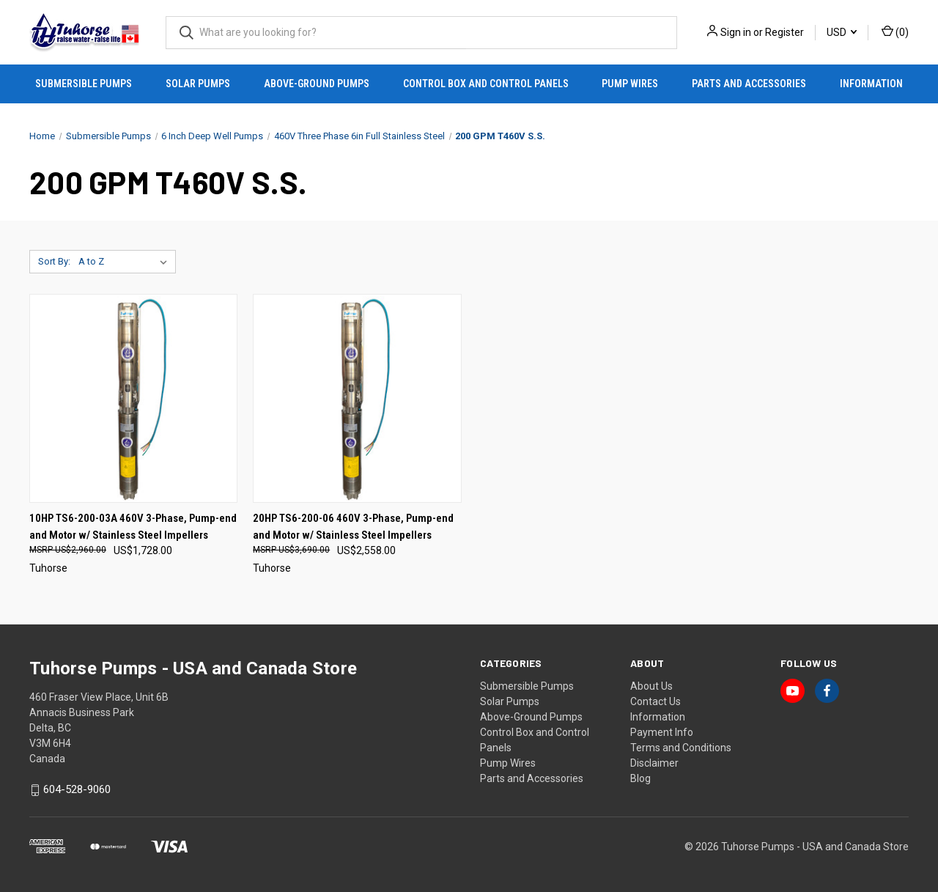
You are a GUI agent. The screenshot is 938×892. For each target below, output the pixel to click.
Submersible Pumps (83, 83)
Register (784, 32)
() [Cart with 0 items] (895, 31)
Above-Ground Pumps (316, 83)
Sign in (735, 32)
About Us (651, 686)
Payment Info (661, 732)
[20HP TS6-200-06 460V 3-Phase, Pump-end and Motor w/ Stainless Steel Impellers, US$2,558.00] (357, 398)
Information (871, 83)
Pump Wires (630, 83)
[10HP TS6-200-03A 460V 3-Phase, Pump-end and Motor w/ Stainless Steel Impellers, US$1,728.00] (133, 398)
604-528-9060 (77, 790)
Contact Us (655, 701)
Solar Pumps (198, 83)
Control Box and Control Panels (486, 83)
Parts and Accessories (749, 83)
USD (842, 32)
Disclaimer (654, 763)
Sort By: (54, 261)
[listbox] (125, 262)
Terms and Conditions (680, 747)
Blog (640, 778)
